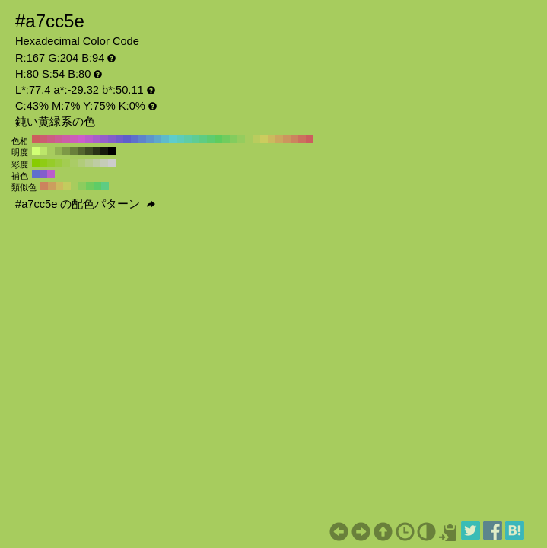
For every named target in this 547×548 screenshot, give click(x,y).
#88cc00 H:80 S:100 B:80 (36, 163)
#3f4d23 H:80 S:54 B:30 (89, 151)
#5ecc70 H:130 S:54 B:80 (211, 139)
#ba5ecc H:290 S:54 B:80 (89, 139)
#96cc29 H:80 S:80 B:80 (51, 163)
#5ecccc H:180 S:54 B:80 (173, 139)
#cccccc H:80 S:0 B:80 (112, 163)
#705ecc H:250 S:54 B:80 (119, 139)
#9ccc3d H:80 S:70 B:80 (58, 163)
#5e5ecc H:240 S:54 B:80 (127, 139)
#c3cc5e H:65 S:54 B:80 (67, 186)
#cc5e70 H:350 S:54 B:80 (43, 139)
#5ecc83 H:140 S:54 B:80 (203, 139)
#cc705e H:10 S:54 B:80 (302, 139)
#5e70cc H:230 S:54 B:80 (134, 139)
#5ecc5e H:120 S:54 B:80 (218, 139)
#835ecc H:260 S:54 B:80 (112, 139)
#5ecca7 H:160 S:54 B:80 (188, 139)
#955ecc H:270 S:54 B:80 (104, 139)
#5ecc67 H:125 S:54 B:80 (97, 186)
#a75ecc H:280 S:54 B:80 (96, 139)
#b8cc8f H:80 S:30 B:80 (89, 163)
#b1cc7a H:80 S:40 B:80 (81, 163)
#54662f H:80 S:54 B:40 (81, 151)
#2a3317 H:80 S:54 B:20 (96, 151)
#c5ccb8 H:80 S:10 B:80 (104, 163)
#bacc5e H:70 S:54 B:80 (256, 139)
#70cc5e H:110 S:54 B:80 (226, 139)
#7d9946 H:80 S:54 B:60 (66, 151)
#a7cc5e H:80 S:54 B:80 (249, 139)
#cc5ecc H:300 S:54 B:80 (81, 139)
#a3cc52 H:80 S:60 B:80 (66, 163)
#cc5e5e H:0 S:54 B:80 (309, 139)
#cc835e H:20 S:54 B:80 (294, 139)
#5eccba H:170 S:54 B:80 (180, 139)
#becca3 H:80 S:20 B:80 (96, 163)
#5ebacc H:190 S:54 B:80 (165, 139)
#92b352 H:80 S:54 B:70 (58, 151)
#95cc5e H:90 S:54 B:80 (241, 139)
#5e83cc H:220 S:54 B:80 (142, 139)
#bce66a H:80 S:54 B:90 (43, 151)
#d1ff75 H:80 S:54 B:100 (36, 151)
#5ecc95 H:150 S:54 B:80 (195, 139)
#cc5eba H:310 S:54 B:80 (74, 139)
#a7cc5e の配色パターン (85, 204)
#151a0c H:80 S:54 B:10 (104, 151)
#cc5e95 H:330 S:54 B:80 (58, 139)
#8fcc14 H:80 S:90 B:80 (43, 163)
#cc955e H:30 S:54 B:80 (287, 139)
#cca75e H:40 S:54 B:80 (279, 139)
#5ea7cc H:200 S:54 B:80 (157, 139)
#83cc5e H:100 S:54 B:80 (233, 139)
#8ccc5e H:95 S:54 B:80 (82, 186)
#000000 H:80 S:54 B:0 (112, 151)
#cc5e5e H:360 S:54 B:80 (36, 139)
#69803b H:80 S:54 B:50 (74, 151)
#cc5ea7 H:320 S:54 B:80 (66, 139)
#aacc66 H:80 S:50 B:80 (74, 163)
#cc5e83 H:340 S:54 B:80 (51, 139)
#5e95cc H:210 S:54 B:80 (150, 139)
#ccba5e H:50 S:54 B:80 (271, 139)
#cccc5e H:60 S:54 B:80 (264, 139)
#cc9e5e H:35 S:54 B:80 (52, 186)
